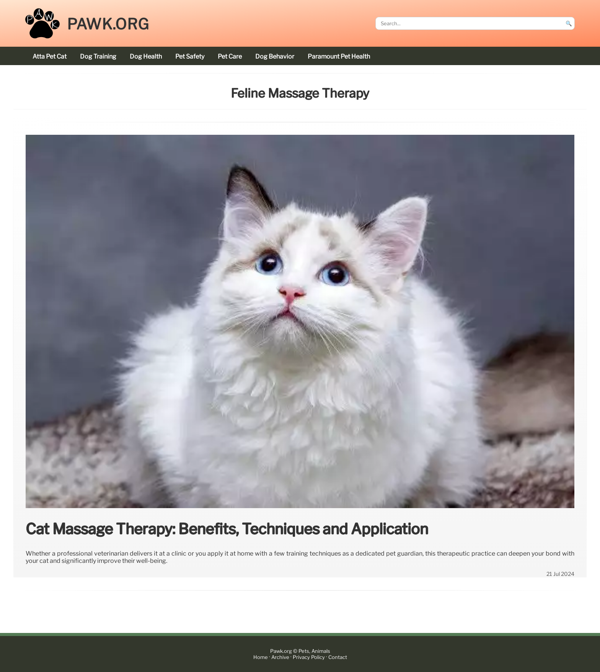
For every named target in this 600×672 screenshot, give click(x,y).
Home (260, 657)
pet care (230, 56)
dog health (146, 56)
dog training (98, 56)
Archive (280, 657)
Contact (337, 657)
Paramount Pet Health (339, 56)
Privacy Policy (309, 657)
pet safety (189, 56)
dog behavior (274, 56)
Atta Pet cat (50, 56)
